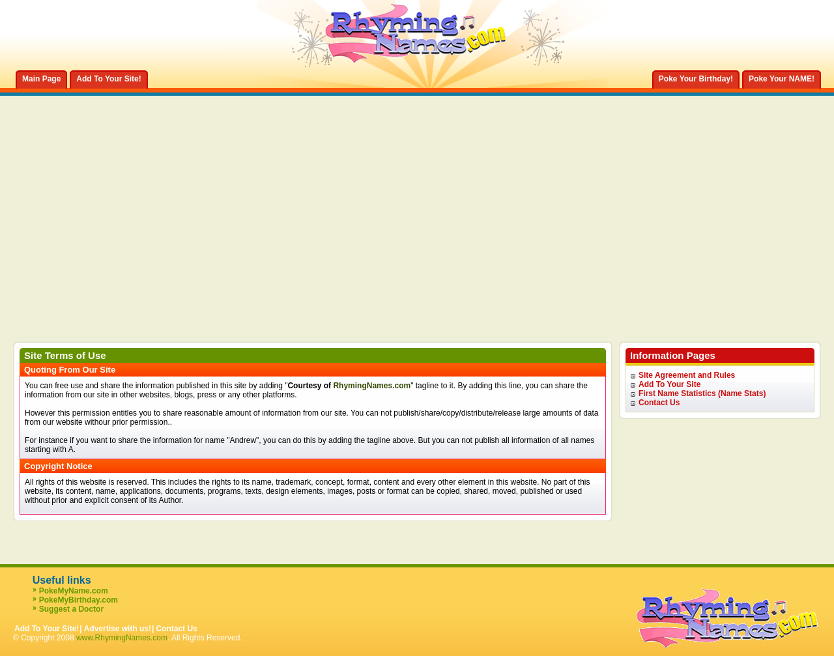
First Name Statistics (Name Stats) (702, 393)
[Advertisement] (417, 243)
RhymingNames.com (371, 385)
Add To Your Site (669, 384)
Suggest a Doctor (71, 609)
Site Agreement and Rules (687, 375)
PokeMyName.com (73, 590)
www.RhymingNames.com (121, 637)
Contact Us (659, 402)
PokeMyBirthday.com (78, 600)
